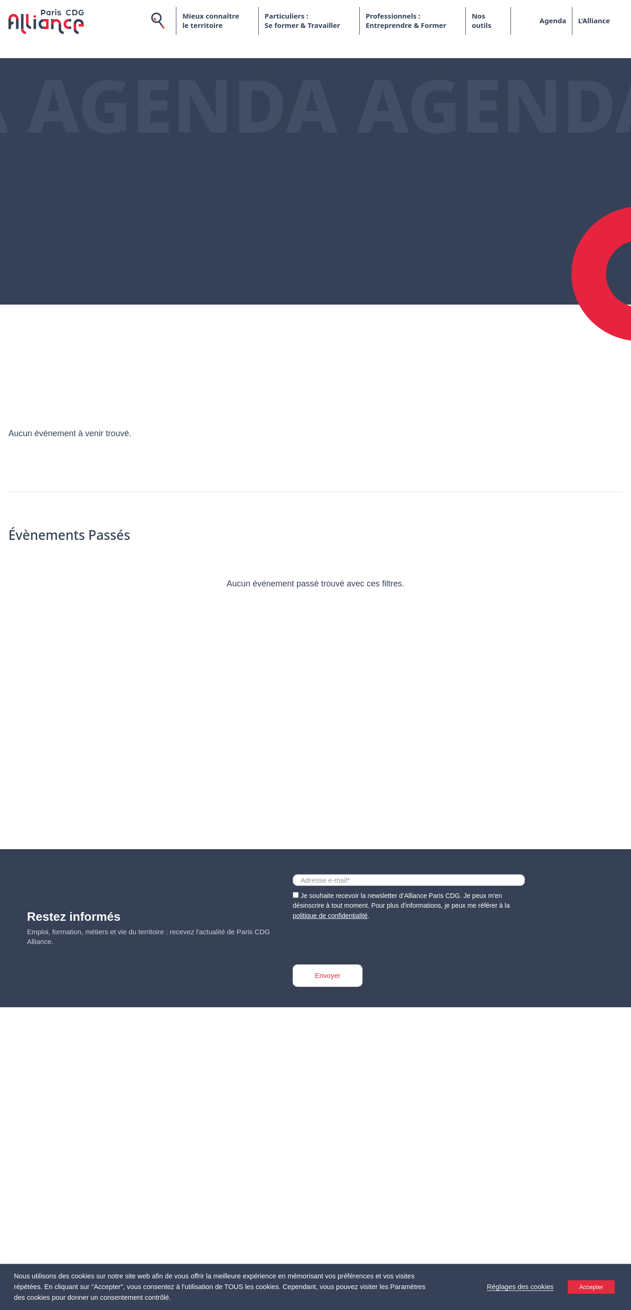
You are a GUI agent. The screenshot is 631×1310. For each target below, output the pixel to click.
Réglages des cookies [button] (520, 1286)
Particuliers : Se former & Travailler (302, 21)
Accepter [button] (591, 1286)
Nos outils (481, 21)
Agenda (552, 20)
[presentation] (363, 939)
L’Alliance (594, 20)
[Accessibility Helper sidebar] (620, 1299)
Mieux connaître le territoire (210, 21)
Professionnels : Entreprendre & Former (405, 21)
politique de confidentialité (330, 915)
